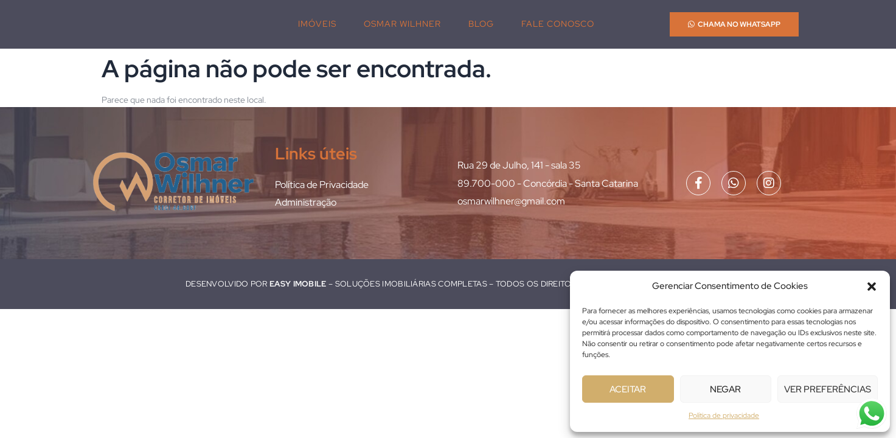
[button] (872, 286)
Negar (725, 389)
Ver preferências (827, 389)
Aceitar (627, 389)
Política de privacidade (724, 415)
